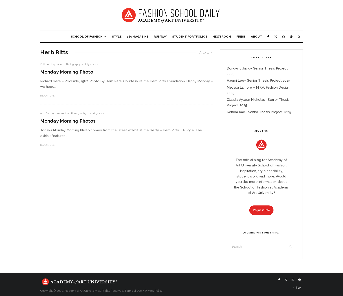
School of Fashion (87, 36)
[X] (276, 36)
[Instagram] (283, 36)
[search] (291, 246)
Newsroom (222, 36)
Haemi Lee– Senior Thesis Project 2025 (258, 80)
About (256, 36)
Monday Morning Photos (68, 121)
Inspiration (57, 64)
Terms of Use (133, 290)
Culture (44, 64)
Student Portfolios (189, 36)
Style (116, 36)
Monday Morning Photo (66, 72)
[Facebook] (268, 36)
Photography (73, 64)
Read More (47, 95)
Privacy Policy (154, 290)
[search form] (256, 246)
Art (42, 113)
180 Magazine (137, 36)
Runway (160, 36)
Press (241, 36)
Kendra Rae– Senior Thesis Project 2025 (259, 112)
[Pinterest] (291, 36)
